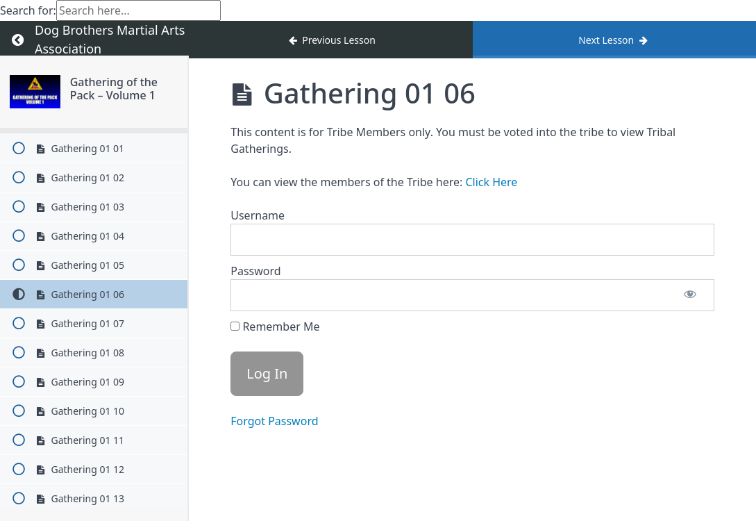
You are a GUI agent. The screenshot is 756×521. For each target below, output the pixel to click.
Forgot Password (274, 421)
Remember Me (274, 326)
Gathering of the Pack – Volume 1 (114, 88)
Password (255, 271)
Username (257, 215)
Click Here (491, 182)
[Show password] (690, 295)
